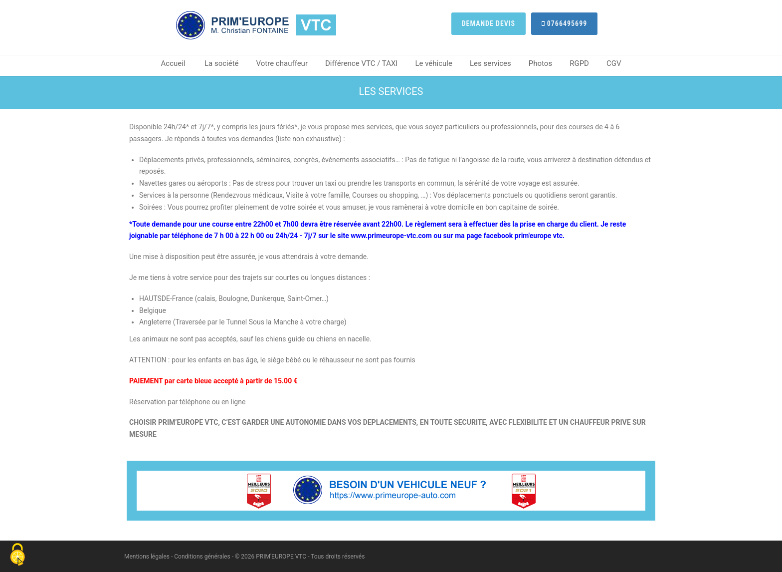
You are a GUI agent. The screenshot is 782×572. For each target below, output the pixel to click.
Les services (490, 63)
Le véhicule (433, 63)
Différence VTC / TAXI (361, 63)
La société (221, 63)
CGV (613, 63)
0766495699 (564, 23)
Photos (540, 63)
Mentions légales (147, 556)
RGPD (579, 63)
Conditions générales (202, 556)
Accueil (173, 63)
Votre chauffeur (282, 63)
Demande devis (488, 23)
